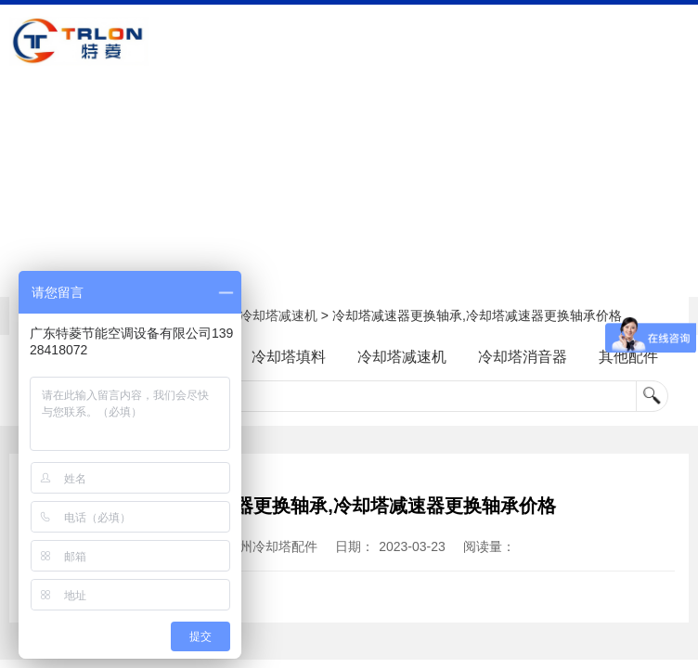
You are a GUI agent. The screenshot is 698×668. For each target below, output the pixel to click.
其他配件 (637, 357)
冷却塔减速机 (278, 315)
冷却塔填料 (287, 357)
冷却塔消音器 (528, 357)
